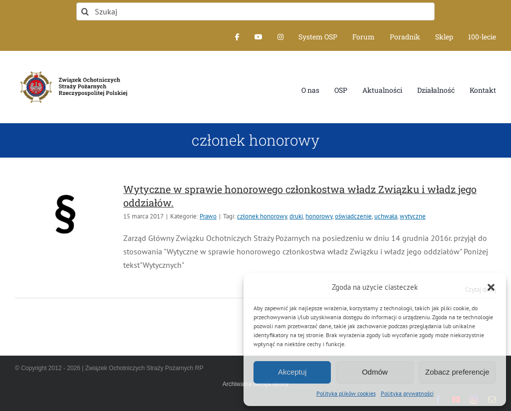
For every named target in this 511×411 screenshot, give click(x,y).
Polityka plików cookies (346, 393)
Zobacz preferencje (457, 372)
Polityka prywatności (407, 393)
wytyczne (413, 216)
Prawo (208, 216)
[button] (491, 287)
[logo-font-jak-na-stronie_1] (71, 70)
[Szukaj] (255, 11)
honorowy (318, 216)
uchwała (385, 216)
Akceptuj (292, 372)
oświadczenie (353, 216)
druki (296, 216)
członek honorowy (262, 216)
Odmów (375, 372)
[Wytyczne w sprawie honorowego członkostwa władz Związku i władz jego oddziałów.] (65, 214)
